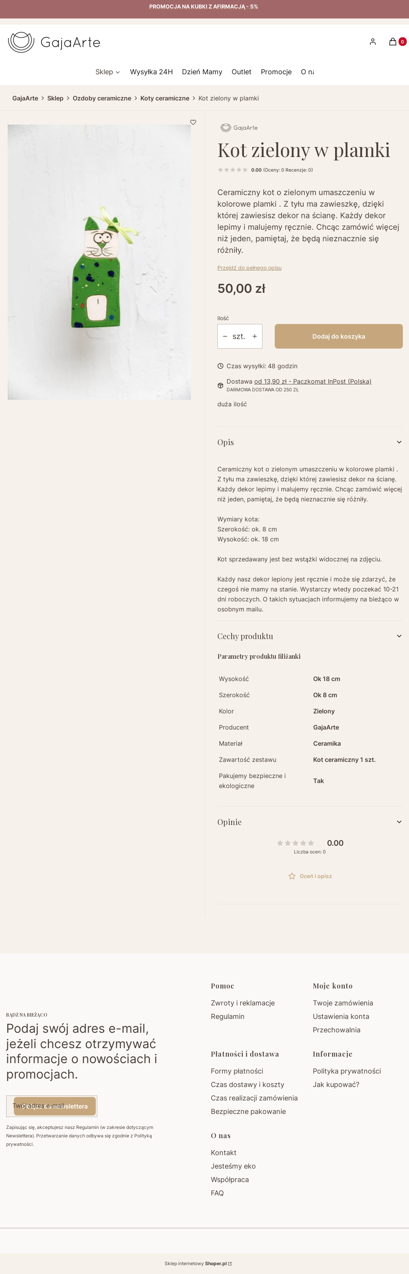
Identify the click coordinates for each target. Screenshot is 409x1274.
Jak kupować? (336, 1084)
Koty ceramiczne (164, 98)
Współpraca (230, 1179)
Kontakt (224, 1153)
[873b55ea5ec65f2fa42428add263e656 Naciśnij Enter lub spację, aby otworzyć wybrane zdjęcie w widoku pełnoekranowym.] (99, 262)
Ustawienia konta (341, 1016)
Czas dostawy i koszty (247, 1084)
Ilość (223, 318)
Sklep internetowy (196, 1263)
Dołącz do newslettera (55, 1106)
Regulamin (228, 1016)
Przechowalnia (337, 1030)
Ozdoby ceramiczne (102, 98)
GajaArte (25, 98)
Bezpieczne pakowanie (248, 1111)
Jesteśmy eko (233, 1166)
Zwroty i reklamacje (243, 1003)
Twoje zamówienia (343, 1003)
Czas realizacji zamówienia (254, 1098)
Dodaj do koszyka (338, 336)
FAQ (217, 1193)
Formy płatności (237, 1071)
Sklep (55, 98)
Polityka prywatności (347, 1071)
